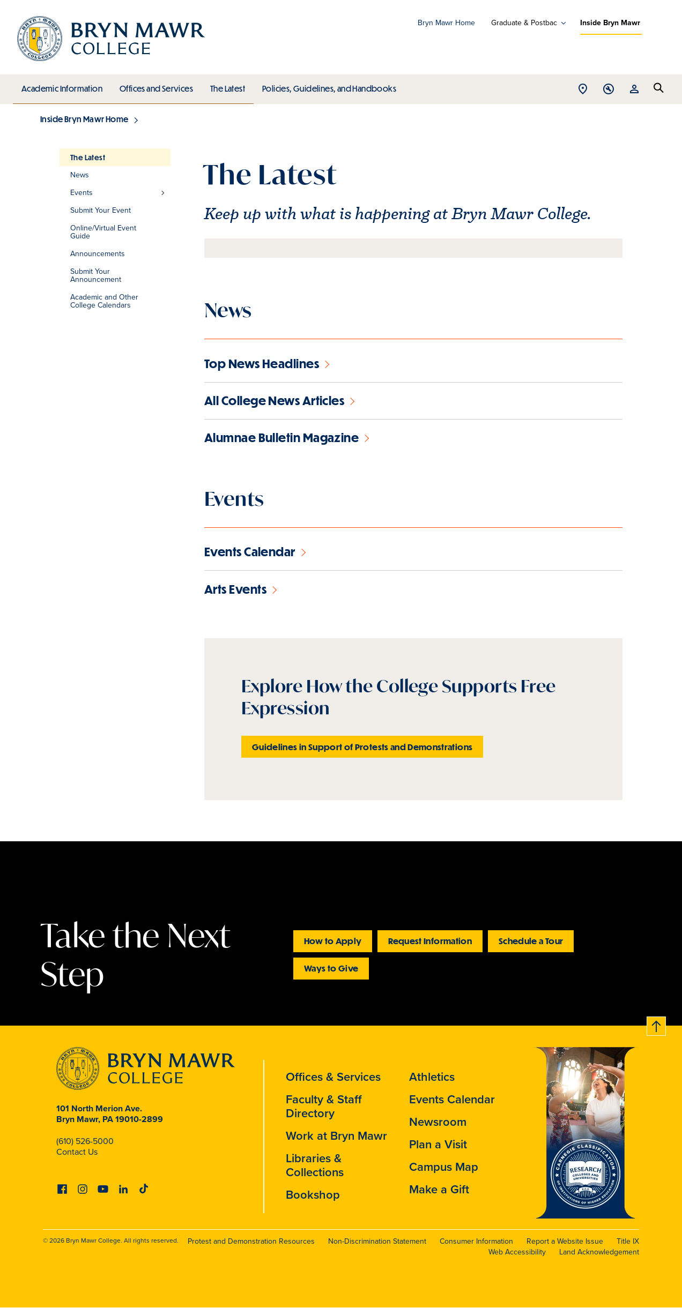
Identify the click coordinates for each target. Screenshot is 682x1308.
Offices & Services (333, 1077)
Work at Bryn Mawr (336, 1136)
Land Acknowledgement (599, 1252)
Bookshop (313, 1195)
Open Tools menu (608, 90)
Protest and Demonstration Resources (251, 1241)
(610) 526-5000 (85, 1141)
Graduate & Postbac (524, 23)
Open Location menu (582, 90)
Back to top (657, 1024)
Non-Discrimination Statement (377, 1241)
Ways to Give (331, 968)
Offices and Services (154, 86)
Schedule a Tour (531, 941)
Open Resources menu (634, 90)
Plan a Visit (438, 1144)
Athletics (432, 1077)
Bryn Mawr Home (446, 22)
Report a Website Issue (565, 1241)
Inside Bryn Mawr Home (84, 119)
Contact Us (77, 1152)
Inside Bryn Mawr (610, 22)
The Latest (224, 86)
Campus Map (443, 1167)
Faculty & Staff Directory (324, 1106)
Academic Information (61, 86)
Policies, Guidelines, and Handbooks (325, 86)
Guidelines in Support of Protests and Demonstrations (362, 747)
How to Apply (332, 941)
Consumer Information (476, 1241)
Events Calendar (452, 1099)
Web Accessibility (517, 1252)
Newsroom (437, 1122)
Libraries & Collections (315, 1165)
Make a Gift (439, 1189)
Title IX (628, 1241)
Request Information (430, 941)
